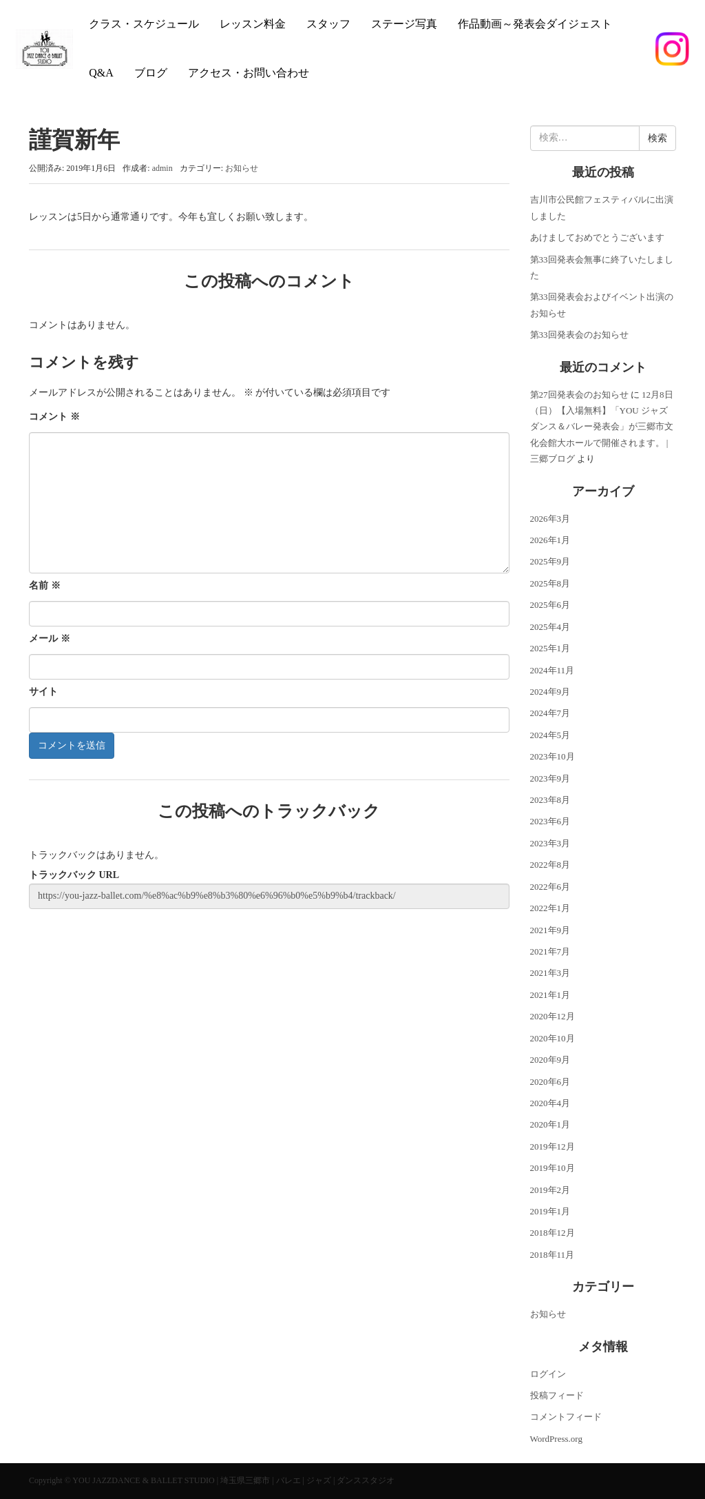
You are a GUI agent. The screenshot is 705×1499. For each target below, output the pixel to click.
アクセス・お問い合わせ (248, 73)
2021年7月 (550, 951)
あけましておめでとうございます (597, 237)
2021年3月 (550, 973)
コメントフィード (566, 1416)
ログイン (548, 1374)
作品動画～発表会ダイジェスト (535, 24)
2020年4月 (550, 1103)
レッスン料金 (253, 24)
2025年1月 (550, 648)
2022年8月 (550, 864)
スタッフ (328, 24)
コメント (54, 416)
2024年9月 (550, 691)
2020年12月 (552, 1016)
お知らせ (241, 168)
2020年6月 (550, 1082)
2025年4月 (550, 627)
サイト (43, 691)
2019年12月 (552, 1146)
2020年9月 (550, 1059)
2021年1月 (550, 995)
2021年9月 (550, 930)
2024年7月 (550, 713)
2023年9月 (550, 778)
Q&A (101, 73)
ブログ (150, 73)
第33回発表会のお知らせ (579, 334)
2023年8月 (550, 800)
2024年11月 (552, 670)
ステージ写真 (404, 24)
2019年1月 (550, 1211)
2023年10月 (552, 756)
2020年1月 (550, 1124)
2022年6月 (550, 886)
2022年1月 (550, 908)
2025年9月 (550, 561)
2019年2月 (550, 1190)
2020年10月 (552, 1038)
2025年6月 (550, 605)
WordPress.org (556, 1439)
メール (49, 638)
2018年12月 (552, 1232)
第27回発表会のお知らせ (579, 394)
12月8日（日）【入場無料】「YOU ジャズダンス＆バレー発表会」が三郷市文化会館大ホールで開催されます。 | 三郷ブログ (601, 427)
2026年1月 (550, 540)
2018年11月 (552, 1255)
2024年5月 (550, 735)
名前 (45, 585)
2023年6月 (550, 821)
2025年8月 (550, 583)
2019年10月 (552, 1168)
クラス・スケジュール (144, 24)
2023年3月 (550, 843)
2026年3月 (550, 518)
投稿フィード (557, 1395)
